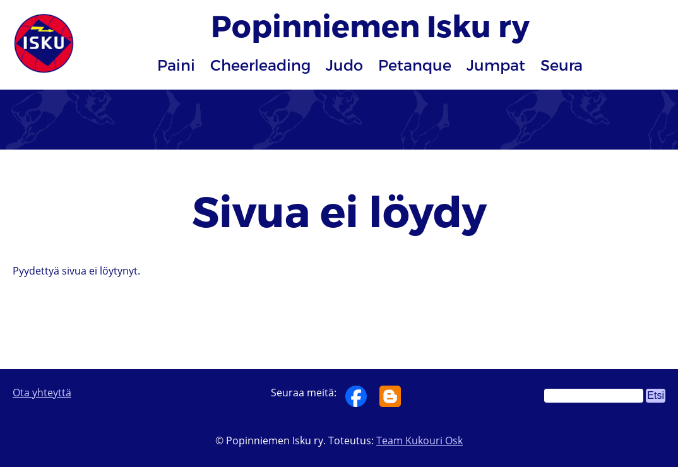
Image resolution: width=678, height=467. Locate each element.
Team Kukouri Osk (419, 440)
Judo (344, 65)
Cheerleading (260, 65)
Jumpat (496, 65)
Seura (561, 65)
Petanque (414, 65)
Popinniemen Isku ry (370, 25)
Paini (176, 65)
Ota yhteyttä (42, 392)
